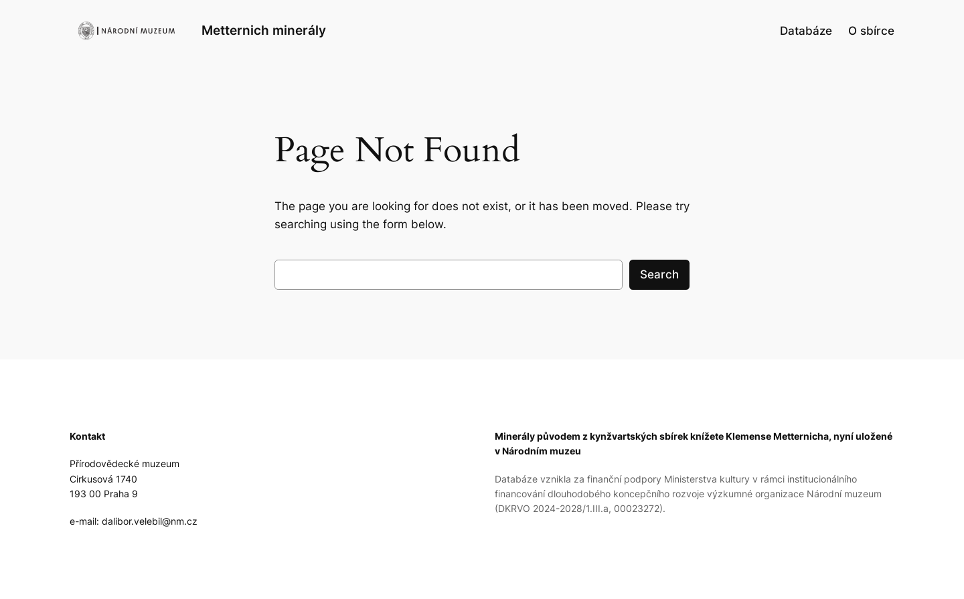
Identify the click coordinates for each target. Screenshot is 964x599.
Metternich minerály (264, 30)
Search (659, 274)
